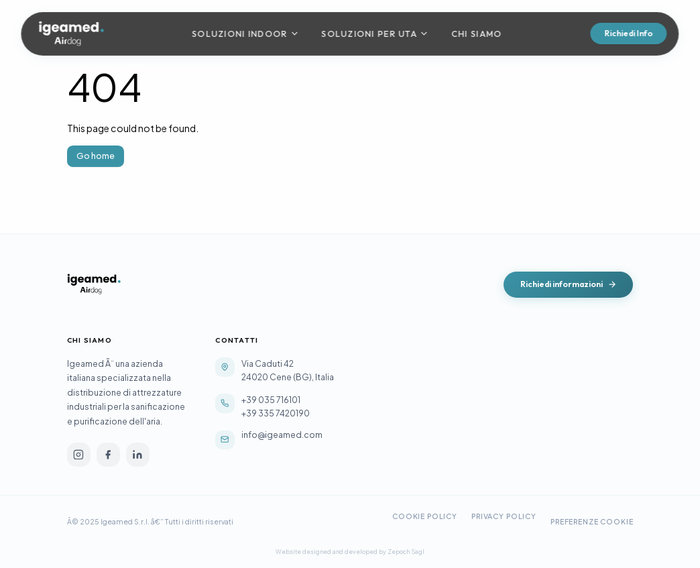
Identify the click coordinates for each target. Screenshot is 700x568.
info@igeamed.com (282, 434)
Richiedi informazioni (568, 284)
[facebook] (108, 454)
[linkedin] (138, 454)
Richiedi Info (628, 33)
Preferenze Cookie (591, 521)
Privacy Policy (503, 516)
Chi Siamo (476, 33)
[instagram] (79, 454)
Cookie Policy (424, 516)
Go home (95, 155)
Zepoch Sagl (406, 551)
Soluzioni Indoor (245, 33)
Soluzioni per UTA (375, 33)
